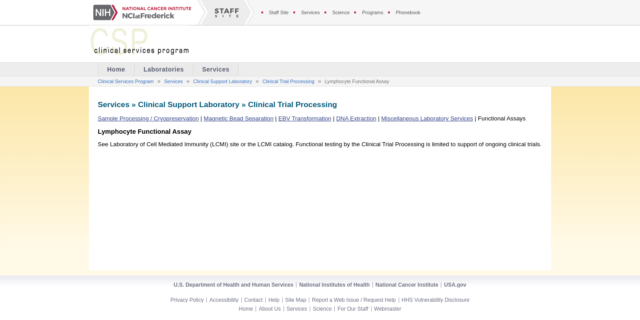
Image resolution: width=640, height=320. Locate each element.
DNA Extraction (356, 118)
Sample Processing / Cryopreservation (148, 118)
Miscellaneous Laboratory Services (427, 118)
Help (274, 300)
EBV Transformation (304, 118)
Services (216, 69)
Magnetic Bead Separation (238, 118)
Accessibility (223, 300)
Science (322, 309)
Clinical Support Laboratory (222, 81)
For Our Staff (352, 309)
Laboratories (164, 69)
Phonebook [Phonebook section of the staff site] (408, 12)
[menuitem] (164, 69)
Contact (253, 300)
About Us (269, 309)
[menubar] (168, 69)
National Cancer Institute (407, 285)
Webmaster (387, 309)
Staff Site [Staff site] (278, 12)
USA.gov (455, 285)
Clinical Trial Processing (289, 81)
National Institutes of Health (334, 285)
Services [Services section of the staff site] (310, 12)
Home (246, 309)
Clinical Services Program (126, 81)
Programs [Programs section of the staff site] (373, 12)
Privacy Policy (187, 300)
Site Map (295, 300)
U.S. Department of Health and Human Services (233, 285)
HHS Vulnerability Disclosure (436, 300)
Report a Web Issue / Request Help (354, 300)
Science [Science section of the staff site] (341, 12)
